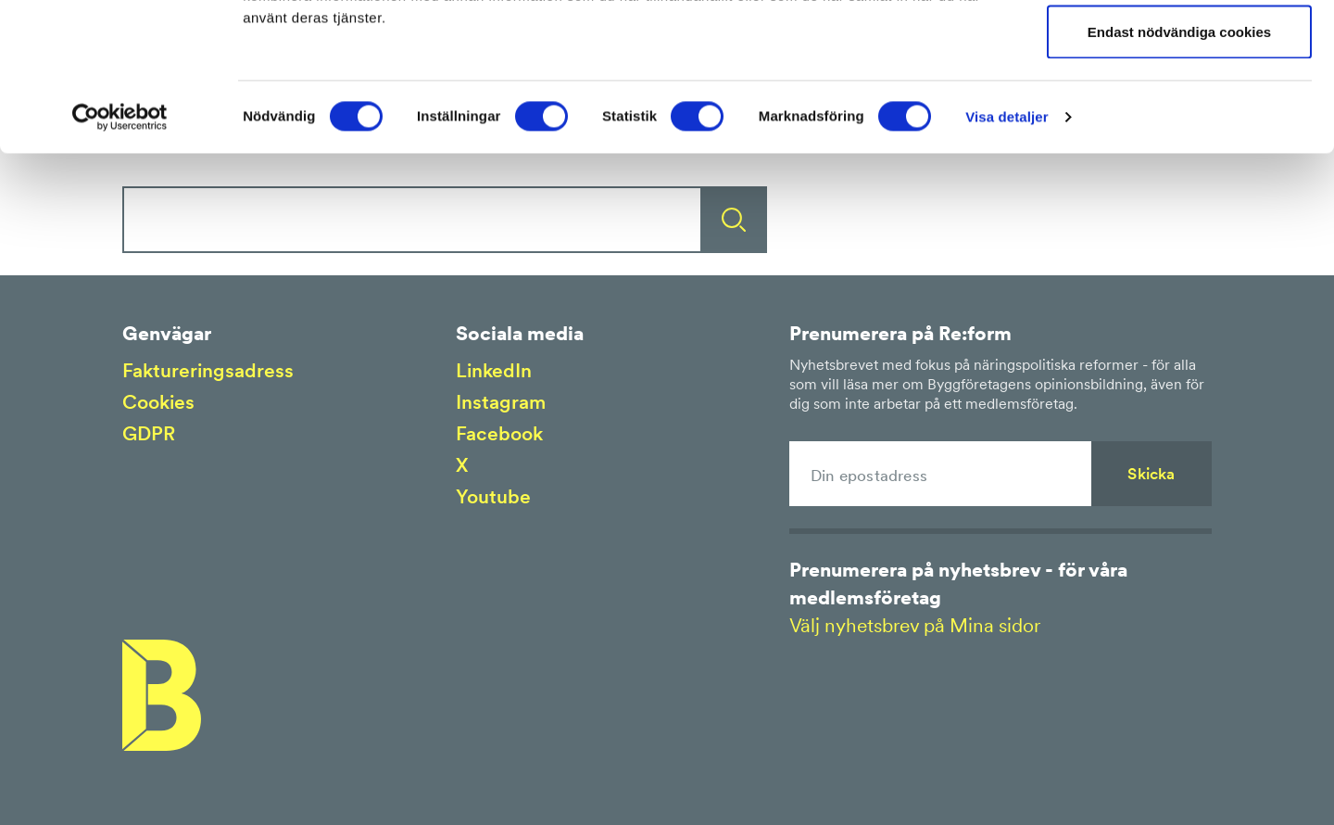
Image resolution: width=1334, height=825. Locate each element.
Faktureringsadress (208, 370)
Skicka (1151, 473)
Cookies (158, 401)
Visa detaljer (1006, 255)
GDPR (148, 433)
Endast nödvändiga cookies (1179, 170)
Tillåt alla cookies (1179, 49)
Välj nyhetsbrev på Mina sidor (914, 625)
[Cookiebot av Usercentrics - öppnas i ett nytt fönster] (120, 256)
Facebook (499, 433)
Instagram (501, 401)
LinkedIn (494, 370)
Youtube (493, 496)
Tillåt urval (1179, 110)
